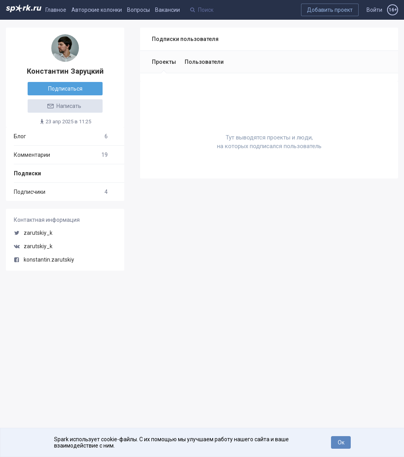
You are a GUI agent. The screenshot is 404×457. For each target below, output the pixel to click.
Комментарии (61, 155)
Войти (374, 10)
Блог (61, 136)
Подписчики (61, 192)
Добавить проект (330, 10)
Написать (64, 106)
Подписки (27, 173)
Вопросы (138, 10)
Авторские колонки (96, 10)
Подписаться (65, 88)
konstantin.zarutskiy (44, 259)
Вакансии (167, 10)
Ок (341, 442)
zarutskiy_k (33, 233)
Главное (55, 10)
